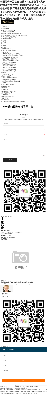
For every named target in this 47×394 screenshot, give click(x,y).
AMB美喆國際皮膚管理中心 (18, 101)
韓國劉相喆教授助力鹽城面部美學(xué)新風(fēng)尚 (17, 282)
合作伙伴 (7, 101)
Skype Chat (5, 295)
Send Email (5, 296)
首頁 (2, 101)
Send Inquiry (5, 293)
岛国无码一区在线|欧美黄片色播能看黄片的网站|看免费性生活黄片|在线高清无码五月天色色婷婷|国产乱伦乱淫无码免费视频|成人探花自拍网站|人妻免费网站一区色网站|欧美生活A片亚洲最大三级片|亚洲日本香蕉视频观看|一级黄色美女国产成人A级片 (23, 391)
